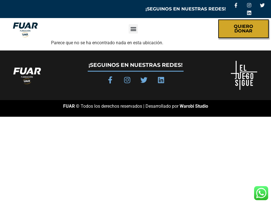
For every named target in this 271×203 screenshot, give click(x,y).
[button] (133, 29)
